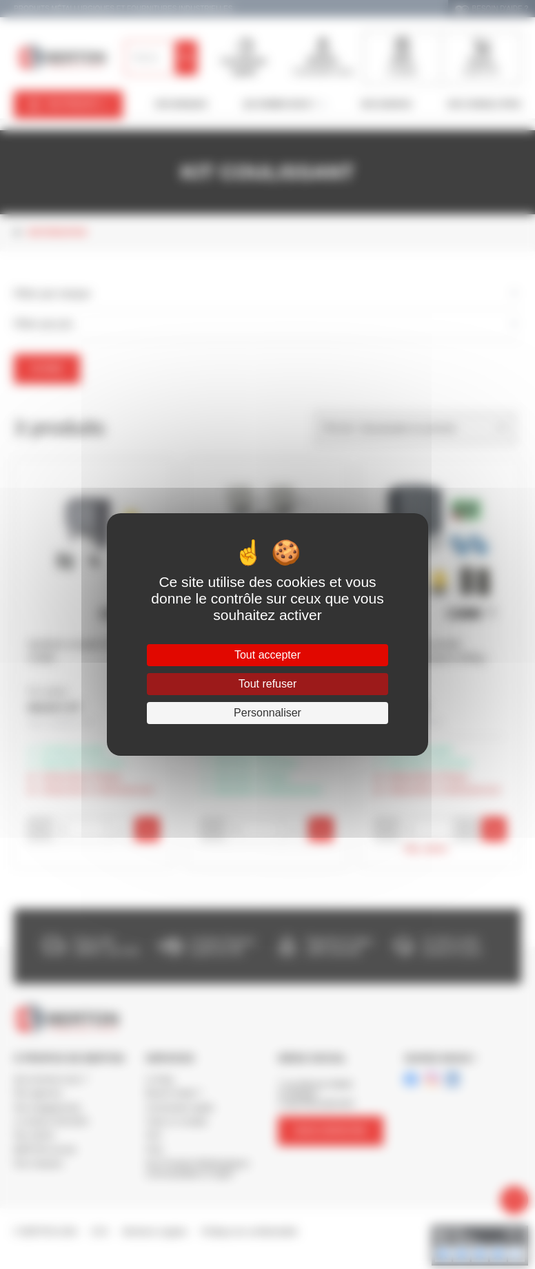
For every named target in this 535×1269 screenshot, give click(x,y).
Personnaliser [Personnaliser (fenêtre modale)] (267, 713)
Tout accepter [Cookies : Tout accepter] (267, 655)
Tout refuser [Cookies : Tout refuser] (267, 684)
